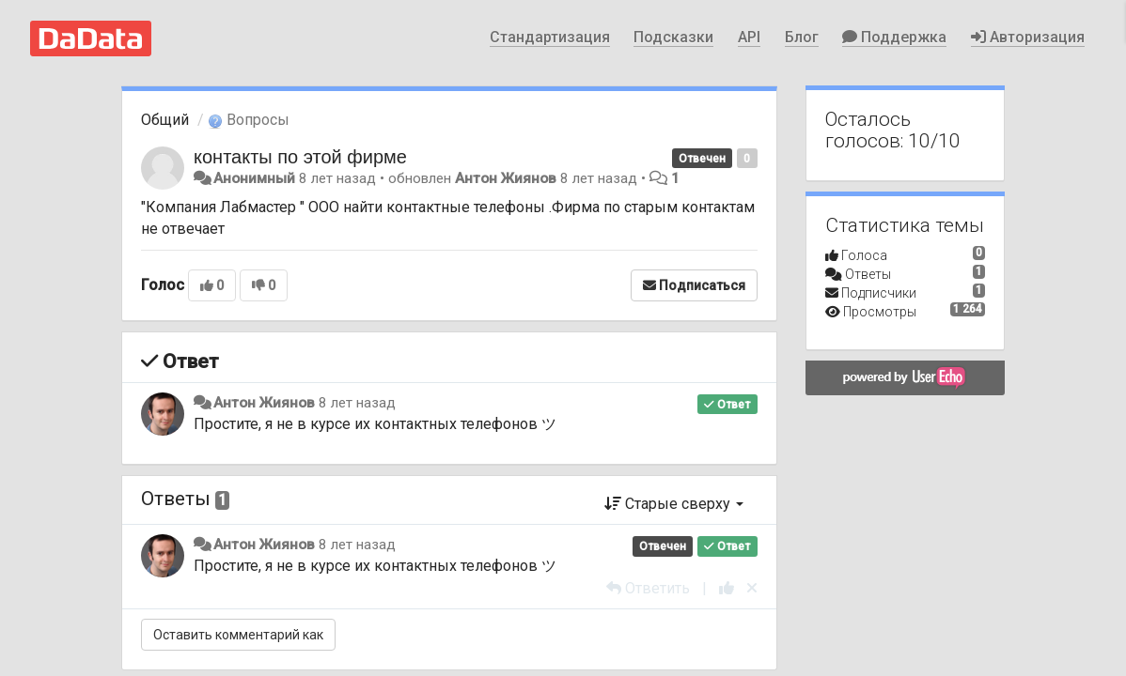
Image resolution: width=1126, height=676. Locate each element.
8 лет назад (357, 402)
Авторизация (1028, 37)
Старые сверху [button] (673, 504)
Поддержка (894, 37)
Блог (802, 37)
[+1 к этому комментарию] (726, 588)
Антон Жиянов (505, 178)
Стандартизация (550, 37)
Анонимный (254, 178)
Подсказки (673, 37)
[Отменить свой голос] (752, 588)
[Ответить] (648, 588)
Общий (165, 120)
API (749, 37)
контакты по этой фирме (300, 156)
